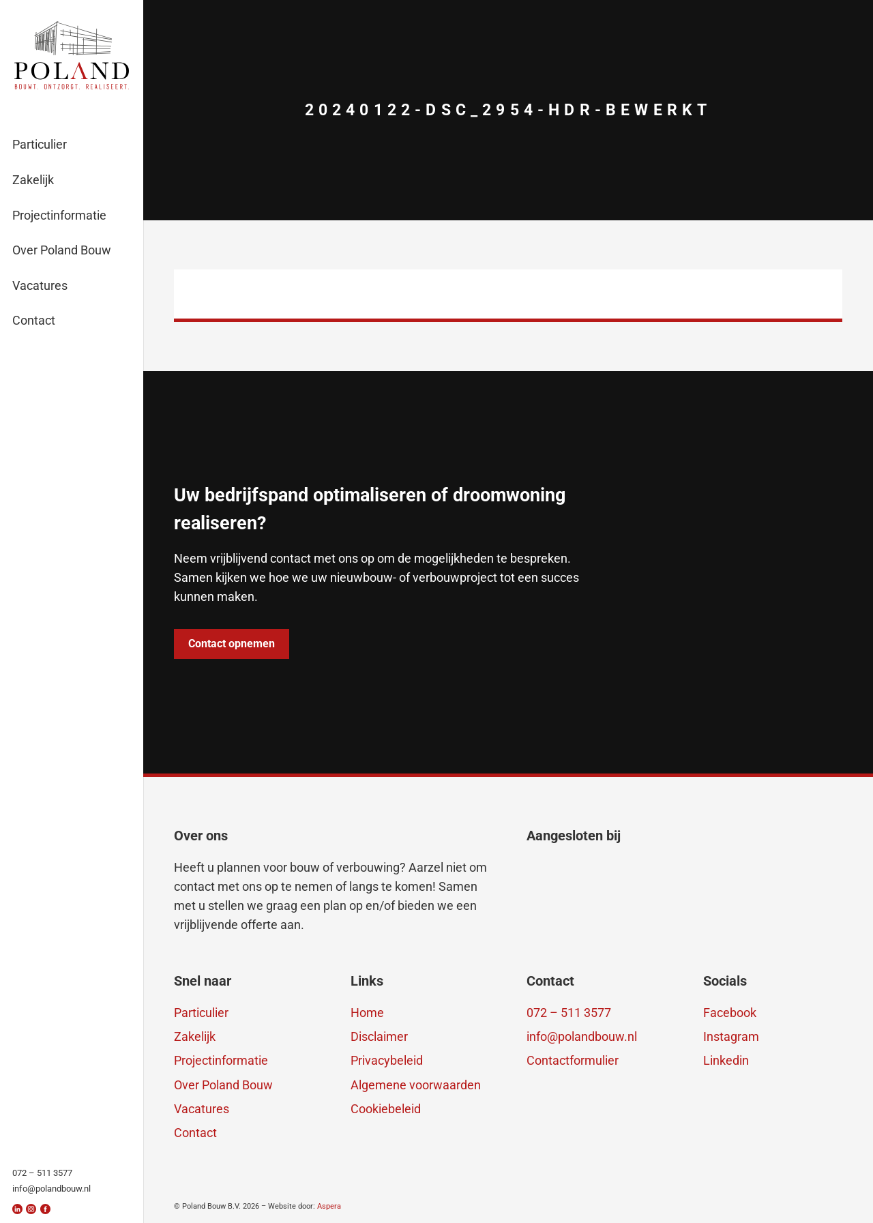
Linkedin (726, 1060)
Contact (195, 1132)
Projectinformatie (221, 1060)
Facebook (729, 1012)
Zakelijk (195, 1036)
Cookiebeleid (386, 1109)
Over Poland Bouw (223, 1085)
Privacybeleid (387, 1060)
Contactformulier (573, 1060)
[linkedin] (17, 1209)
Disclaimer (379, 1036)
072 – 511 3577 (569, 1012)
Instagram (731, 1036)
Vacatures (201, 1109)
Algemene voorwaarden (416, 1085)
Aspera (329, 1206)
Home (367, 1012)
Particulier (201, 1012)
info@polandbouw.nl (582, 1036)
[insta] (31, 1209)
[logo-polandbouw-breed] (72, 55)
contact (194, 886)
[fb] (45, 1209)
